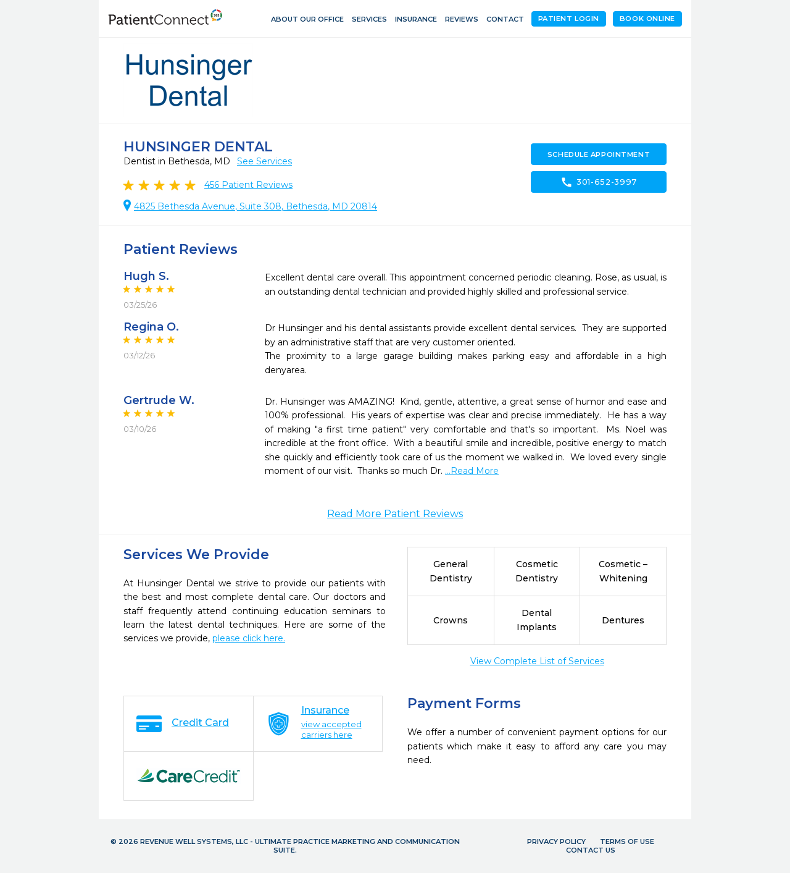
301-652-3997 (598, 182)
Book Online (647, 18)
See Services (264, 161)
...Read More (472, 470)
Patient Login (568, 18)
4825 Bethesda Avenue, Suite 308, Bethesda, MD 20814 (255, 206)
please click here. (248, 638)
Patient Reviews (248, 184)
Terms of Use (627, 841)
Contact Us (590, 850)
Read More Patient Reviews (395, 514)
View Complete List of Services (537, 661)
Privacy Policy (556, 841)
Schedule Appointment (598, 154)
